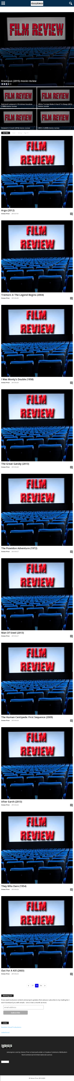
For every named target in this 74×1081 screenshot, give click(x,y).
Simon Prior (5, 214)
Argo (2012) (7, 210)
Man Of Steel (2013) (12, 632)
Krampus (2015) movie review (18, 81)
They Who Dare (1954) (13, 886)
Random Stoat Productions (11, 1027)
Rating (20, 133)
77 (33, 986)
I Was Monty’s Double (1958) (17, 379)
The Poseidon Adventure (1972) (19, 548)
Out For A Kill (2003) (12, 970)
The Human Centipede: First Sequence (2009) (27, 717)
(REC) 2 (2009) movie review (48, 128)
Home (13, 133)
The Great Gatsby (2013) (15, 463)
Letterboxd (5, 1032)
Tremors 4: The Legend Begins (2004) (22, 295)
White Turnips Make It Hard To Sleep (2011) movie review (55, 105)
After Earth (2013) (11, 801)
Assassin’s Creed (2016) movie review (15, 128)
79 (41, 986)
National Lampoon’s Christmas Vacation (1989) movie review (16, 105)
